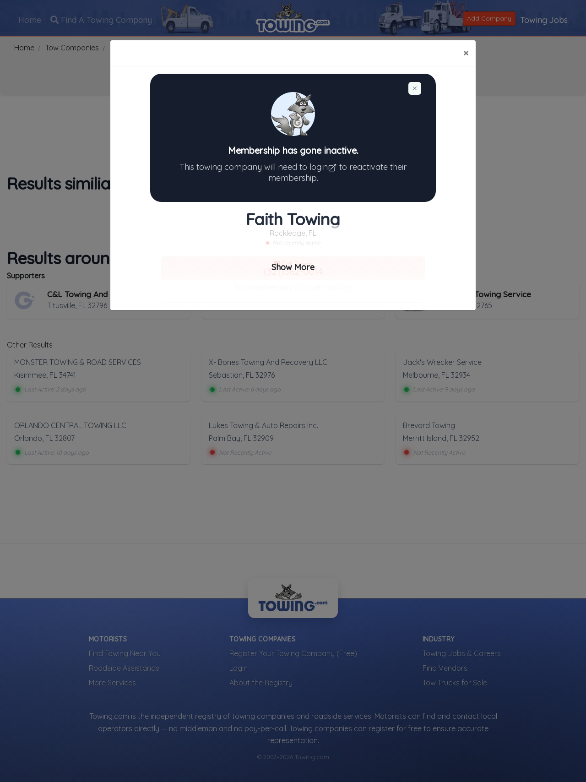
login (324, 167)
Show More (293, 267)
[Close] (466, 53)
